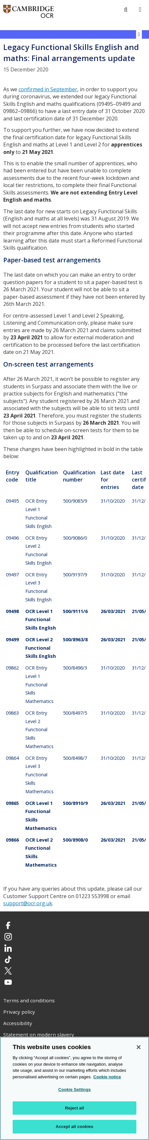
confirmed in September (48, 89)
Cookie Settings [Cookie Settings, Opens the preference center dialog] (74, 1089)
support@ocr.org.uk (27, 903)
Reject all (74, 1108)
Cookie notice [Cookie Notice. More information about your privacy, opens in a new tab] (107, 1077)
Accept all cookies (74, 1127)
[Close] (138, 1047)
